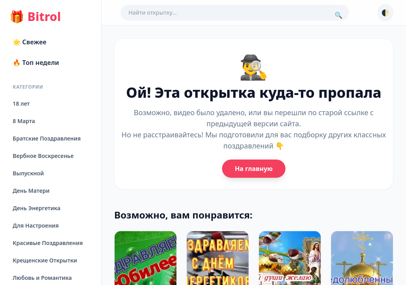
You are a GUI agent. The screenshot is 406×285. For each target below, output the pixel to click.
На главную (253, 168)
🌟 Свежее (29, 42)
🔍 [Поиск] (339, 15)
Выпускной (28, 173)
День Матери (31, 190)
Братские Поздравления (46, 138)
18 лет (21, 103)
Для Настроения (36, 225)
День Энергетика (36, 208)
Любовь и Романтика (42, 277)
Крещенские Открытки (45, 260)
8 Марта (24, 121)
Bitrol (35, 17)
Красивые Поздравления (48, 243)
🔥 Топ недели (36, 62)
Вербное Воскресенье (43, 156)
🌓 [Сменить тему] (385, 12)
